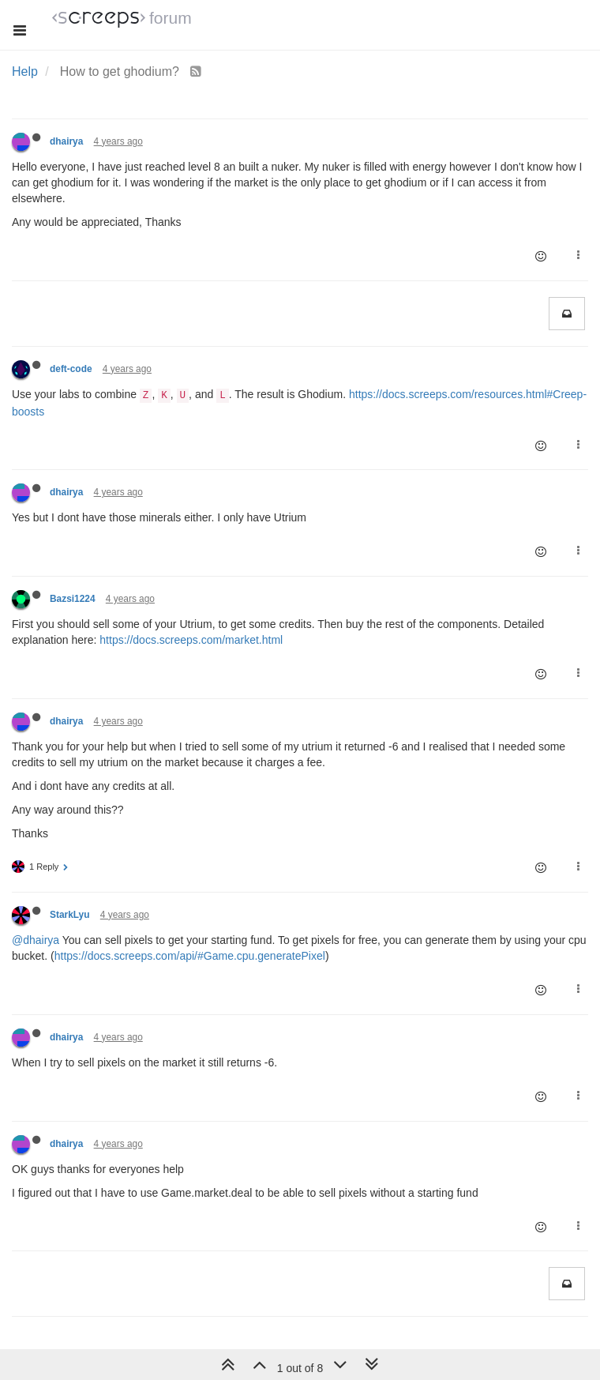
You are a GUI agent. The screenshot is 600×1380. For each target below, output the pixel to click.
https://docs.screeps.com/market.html (191, 640)
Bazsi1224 (73, 598)
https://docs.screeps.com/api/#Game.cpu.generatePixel (189, 955)
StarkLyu (69, 914)
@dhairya (35, 940)
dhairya (66, 141)
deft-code (71, 368)
